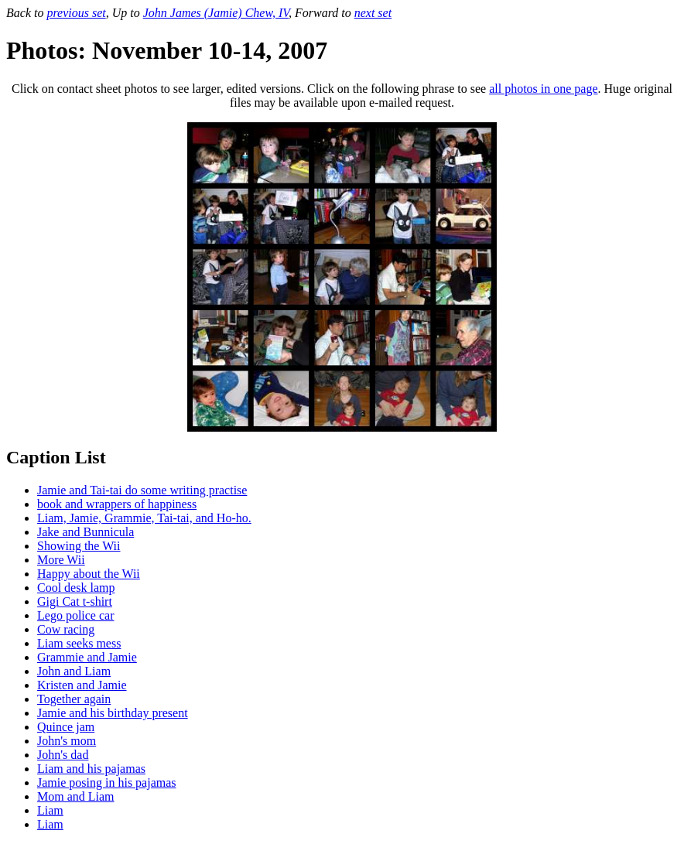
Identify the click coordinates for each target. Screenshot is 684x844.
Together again (74, 699)
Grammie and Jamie (87, 657)
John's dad (62, 754)
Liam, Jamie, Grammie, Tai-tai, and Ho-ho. (144, 518)
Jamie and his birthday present (112, 712)
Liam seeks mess (79, 643)
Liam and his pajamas (91, 768)
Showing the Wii (79, 545)
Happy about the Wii (88, 573)
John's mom (66, 740)
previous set (75, 12)
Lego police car (76, 615)
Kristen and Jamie (82, 685)
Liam (50, 810)
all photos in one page (543, 88)
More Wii (61, 559)
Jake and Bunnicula (85, 531)
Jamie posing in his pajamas (106, 782)
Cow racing (65, 629)
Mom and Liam (76, 796)
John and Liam (74, 671)
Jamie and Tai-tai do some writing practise (142, 490)
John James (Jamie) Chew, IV (216, 12)
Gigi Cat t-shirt (74, 601)
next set (373, 12)
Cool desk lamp (76, 587)
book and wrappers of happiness (117, 504)
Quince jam (65, 726)
